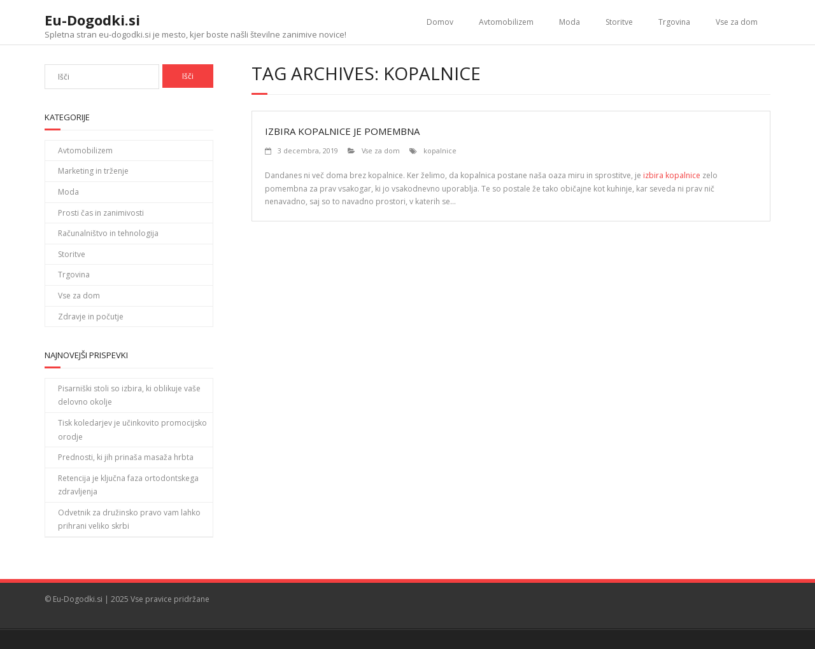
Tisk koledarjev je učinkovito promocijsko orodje (132, 429)
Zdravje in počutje (91, 316)
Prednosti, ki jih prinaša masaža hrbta (126, 457)
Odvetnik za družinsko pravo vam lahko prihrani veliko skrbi (129, 519)
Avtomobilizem (506, 22)
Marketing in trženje (93, 170)
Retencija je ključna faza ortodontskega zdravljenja (128, 485)
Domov (440, 22)
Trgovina (674, 22)
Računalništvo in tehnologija (108, 233)
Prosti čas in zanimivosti (101, 212)
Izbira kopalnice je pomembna (342, 131)
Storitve (619, 22)
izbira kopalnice (671, 175)
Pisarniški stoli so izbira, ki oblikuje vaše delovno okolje (129, 395)
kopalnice (440, 150)
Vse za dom (737, 22)
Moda (569, 22)
